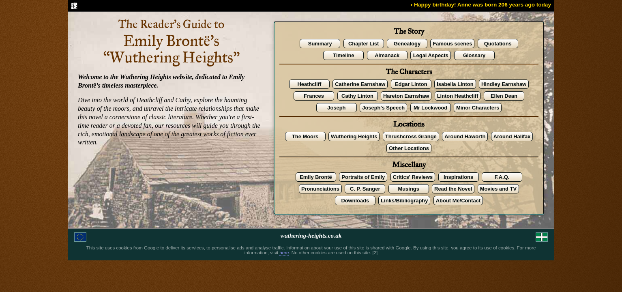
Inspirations (458, 177)
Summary (320, 44)
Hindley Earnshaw (503, 84)
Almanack (387, 55)
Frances (314, 96)
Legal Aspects (430, 55)
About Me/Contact (458, 201)
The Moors (305, 136)
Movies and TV (498, 189)
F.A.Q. (502, 177)
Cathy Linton (357, 96)
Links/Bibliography (404, 201)
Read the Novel (453, 189)
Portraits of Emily (363, 177)
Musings (408, 189)
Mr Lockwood (430, 108)
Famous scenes (452, 44)
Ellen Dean (504, 96)
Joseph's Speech (383, 108)
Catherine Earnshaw (360, 84)
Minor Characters (477, 108)
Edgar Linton (411, 84)
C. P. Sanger (365, 189)
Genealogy (407, 44)
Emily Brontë (316, 177)
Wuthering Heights (354, 136)
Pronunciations (320, 189)
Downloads (355, 201)
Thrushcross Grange (411, 136)
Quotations (498, 44)
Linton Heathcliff (457, 96)
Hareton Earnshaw (406, 96)
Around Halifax (512, 136)
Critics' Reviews (413, 177)
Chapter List (363, 44)
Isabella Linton (455, 84)
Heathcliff (309, 84)
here (284, 252)
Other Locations (409, 148)
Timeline (343, 55)
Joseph (336, 108)
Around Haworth (464, 136)
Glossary (474, 55)
